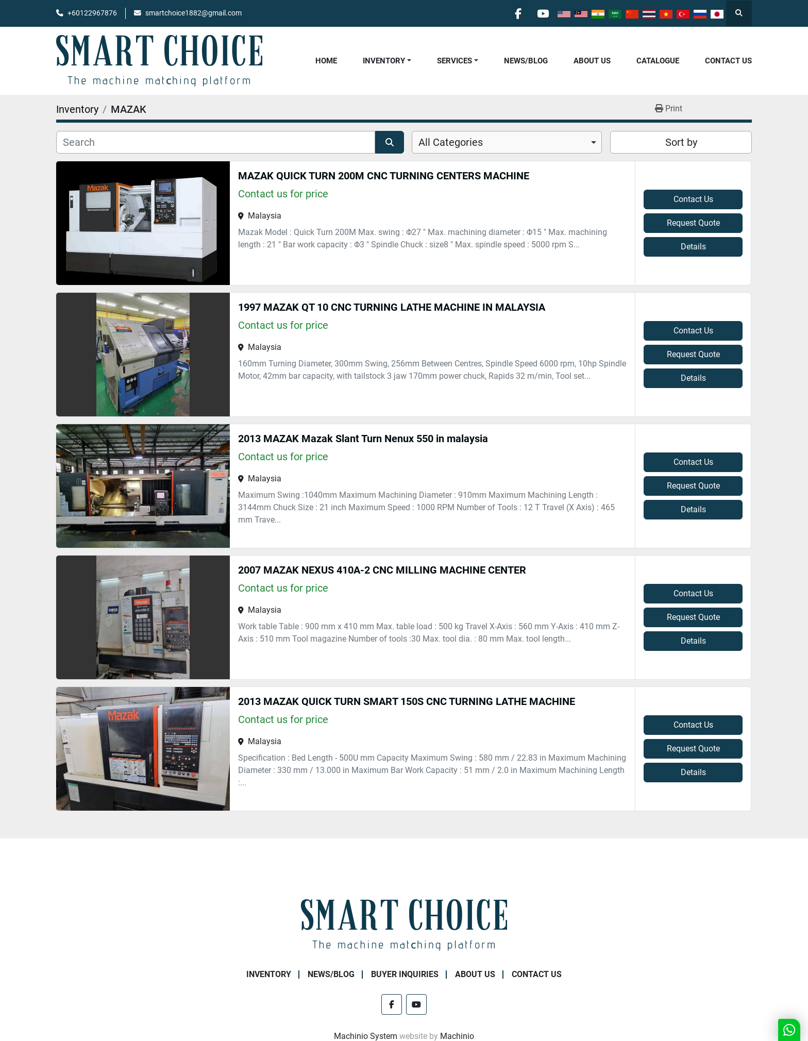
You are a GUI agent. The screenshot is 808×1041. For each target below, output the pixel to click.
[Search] (215, 142)
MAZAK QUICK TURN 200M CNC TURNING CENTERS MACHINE (383, 176)
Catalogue (657, 60)
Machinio (457, 1036)
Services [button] (454, 60)
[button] (387, 61)
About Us (592, 60)
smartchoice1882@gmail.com (193, 13)
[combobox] (507, 142)
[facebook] (516, 13)
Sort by (681, 142)
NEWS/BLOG (526, 60)
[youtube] (542, 13)
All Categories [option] (450, 142)
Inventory (384, 60)
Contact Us (728, 60)
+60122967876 (92, 13)
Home (326, 60)
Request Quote (693, 223)
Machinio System (365, 1036)
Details (693, 246)
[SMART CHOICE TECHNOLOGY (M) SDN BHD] (404, 924)
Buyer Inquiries (405, 974)
